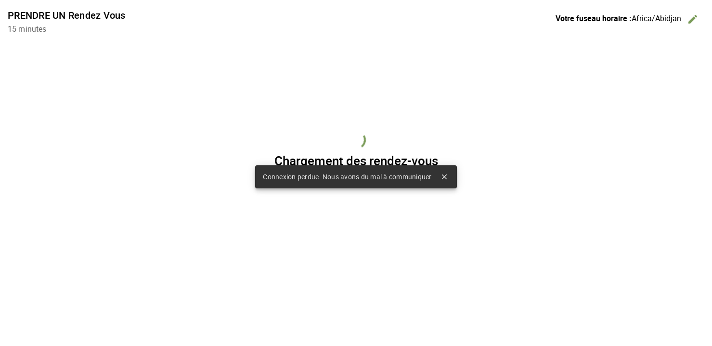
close (444, 177)
